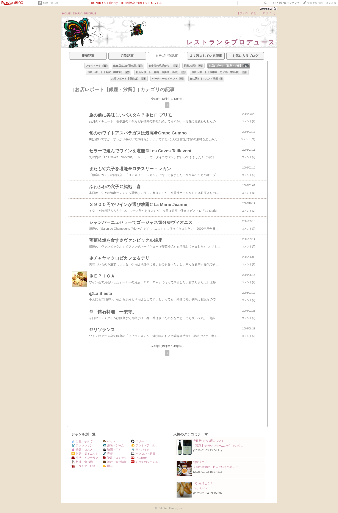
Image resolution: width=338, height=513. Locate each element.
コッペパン (200, 488)
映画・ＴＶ (112, 449)
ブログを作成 (315, 3)
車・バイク (140, 449)
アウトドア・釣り (144, 445)
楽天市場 (331, 3)
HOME (66, 13)
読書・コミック (115, 457)
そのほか (139, 457)
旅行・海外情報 (115, 461)
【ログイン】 (268, 13)
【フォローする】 (248, 13)
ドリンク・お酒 (83, 466)
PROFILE (90, 13)
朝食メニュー (201, 462)
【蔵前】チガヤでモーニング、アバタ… (218, 445)
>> (286, 3)
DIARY (77, 13)
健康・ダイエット (84, 453)
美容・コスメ (82, 449)
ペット (109, 441)
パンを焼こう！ (203, 483)
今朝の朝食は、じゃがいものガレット (217, 467)
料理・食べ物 (50, 3)
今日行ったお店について (208, 440)
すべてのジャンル (144, 461)
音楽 (108, 453)
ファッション (82, 445)
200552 (266, 8)
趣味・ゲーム (113, 445)
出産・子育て (82, 441)
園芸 (108, 466)
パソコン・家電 (143, 453)
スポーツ (139, 441)
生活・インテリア (84, 457)
